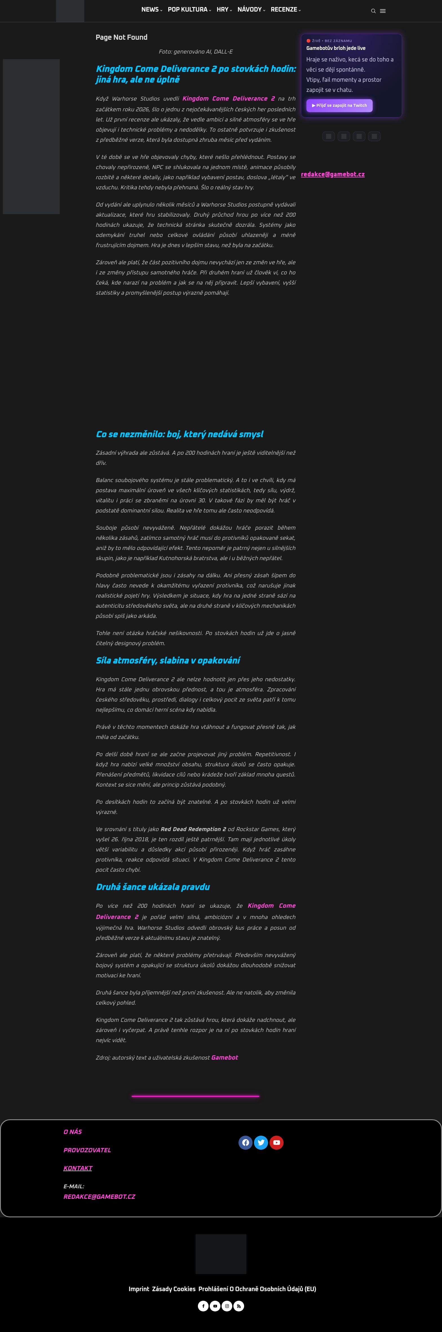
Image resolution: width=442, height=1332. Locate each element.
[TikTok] (374, 136)
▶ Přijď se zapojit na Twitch (339, 105)
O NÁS (72, 1132)
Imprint (139, 1289)
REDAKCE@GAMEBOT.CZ (99, 1197)
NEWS (149, 10)
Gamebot (224, 1058)
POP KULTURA (187, 10)
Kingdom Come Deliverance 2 (228, 99)
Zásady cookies (174, 1289)
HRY (222, 10)
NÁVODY (250, 10)
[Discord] (328, 136)
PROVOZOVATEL (87, 1150)
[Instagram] (359, 136)
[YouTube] (344, 136)
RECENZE (284, 10)
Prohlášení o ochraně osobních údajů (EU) (257, 1289)
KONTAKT (77, 1169)
